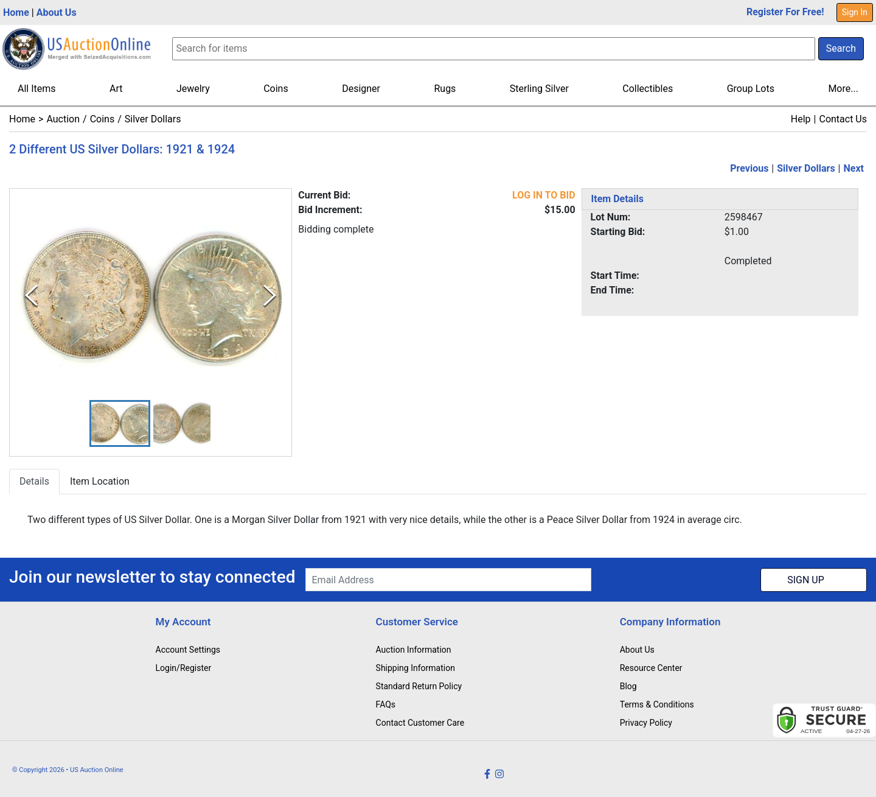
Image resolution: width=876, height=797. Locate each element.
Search (841, 48)
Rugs (445, 88)
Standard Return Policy (419, 686)
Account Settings (188, 650)
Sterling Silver (539, 88)
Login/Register (184, 668)
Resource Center (651, 668)
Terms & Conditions (657, 704)
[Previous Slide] (31, 296)
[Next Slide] (269, 296)
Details (34, 481)
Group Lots (750, 88)
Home (16, 12)
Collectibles (647, 88)
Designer (361, 88)
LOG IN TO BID (543, 195)
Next (854, 168)
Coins (275, 88)
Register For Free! (785, 12)
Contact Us (843, 119)
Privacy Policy (646, 723)
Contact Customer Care (420, 723)
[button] (119, 423)
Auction (63, 119)
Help (801, 119)
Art (115, 88)
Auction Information (413, 650)
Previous (749, 168)
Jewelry (193, 88)
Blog (628, 686)
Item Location (100, 481)
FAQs (386, 704)
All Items (37, 88)
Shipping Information (415, 668)
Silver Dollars (153, 119)
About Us (56, 12)
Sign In (854, 12)
